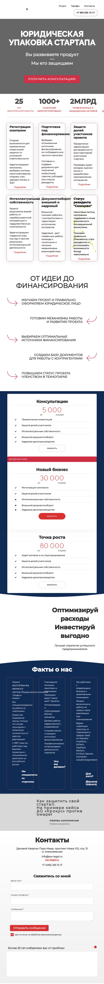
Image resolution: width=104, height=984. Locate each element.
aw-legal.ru (52, 859)
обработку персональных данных (46, 935)
